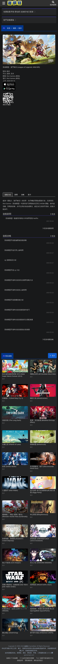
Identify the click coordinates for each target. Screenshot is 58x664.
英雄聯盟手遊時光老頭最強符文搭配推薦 (18, 319)
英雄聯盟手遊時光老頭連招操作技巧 (17, 310)
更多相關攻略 (48, 339)
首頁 (8, 28)
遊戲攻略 (7, 235)
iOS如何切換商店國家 (27, 658)
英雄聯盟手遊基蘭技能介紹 (13, 300)
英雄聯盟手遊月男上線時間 (13, 250)
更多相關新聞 (48, 228)
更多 (52, 355)
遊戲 (14, 28)
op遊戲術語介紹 (10, 260)
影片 (29, 195)
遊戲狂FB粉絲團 (12, 658)
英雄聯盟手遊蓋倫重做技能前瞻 (15, 240)
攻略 (22, 195)
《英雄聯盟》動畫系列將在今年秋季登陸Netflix (21, 218)
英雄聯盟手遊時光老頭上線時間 (15, 290)
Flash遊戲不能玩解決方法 (44, 658)
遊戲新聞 (7, 213)
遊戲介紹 (8, 195)
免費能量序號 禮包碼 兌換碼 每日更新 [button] (19, 11)
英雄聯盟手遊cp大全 (12, 270)
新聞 (16, 195)
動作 (20, 28)
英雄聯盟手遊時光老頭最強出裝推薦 (17, 329)
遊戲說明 (20, 660)
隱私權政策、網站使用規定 (34, 660)
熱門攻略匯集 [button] (9, 20)
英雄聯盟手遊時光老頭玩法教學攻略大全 (18, 280)
